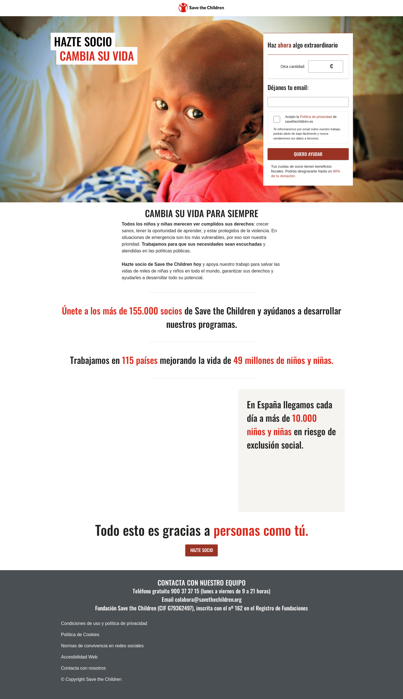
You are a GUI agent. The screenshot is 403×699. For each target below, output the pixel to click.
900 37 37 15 (185, 591)
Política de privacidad (316, 117)
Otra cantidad (292, 66)
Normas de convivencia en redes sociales (102, 645)
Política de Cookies (80, 634)
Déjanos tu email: (288, 87)
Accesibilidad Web (79, 657)
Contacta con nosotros (83, 668)
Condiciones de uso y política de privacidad (104, 623)
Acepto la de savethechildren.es (311, 119)
